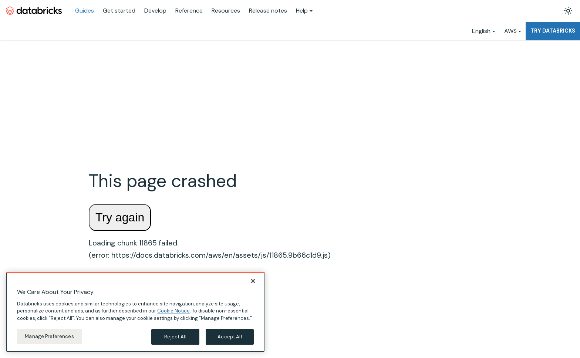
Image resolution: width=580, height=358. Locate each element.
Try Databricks (552, 30)
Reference (189, 10)
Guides (84, 10)
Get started (119, 10)
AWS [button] (510, 31)
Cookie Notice (173, 311)
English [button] (481, 31)
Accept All (230, 337)
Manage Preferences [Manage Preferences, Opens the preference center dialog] (49, 336)
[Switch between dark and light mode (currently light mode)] (568, 11)
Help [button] (302, 10)
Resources (226, 10)
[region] (135, 312)
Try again (119, 217)
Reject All (175, 337)
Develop (155, 10)
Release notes (268, 10)
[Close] (253, 281)
